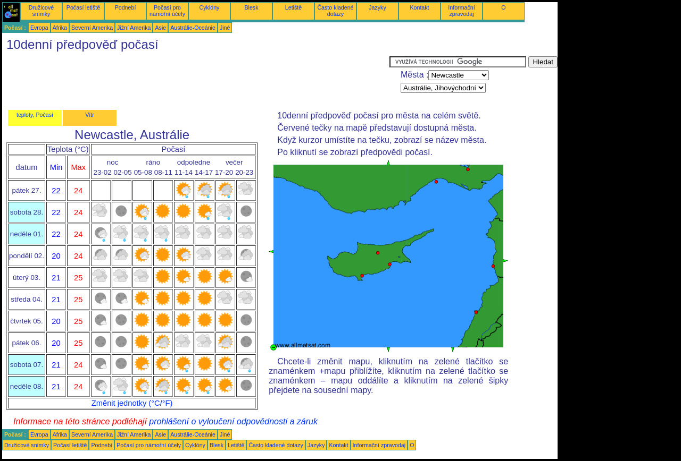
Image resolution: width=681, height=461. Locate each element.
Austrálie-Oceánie (192, 27)
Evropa (39, 27)
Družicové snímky (41, 10)
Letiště (293, 7)
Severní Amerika (92, 27)
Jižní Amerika (134, 27)
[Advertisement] (195, 80)
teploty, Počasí (34, 115)
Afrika (60, 27)
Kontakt (419, 7)
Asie (160, 27)
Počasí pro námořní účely (167, 10)
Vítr (89, 115)
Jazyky (377, 7)
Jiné (225, 27)
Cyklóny (210, 7)
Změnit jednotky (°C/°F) (132, 403)
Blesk (251, 7)
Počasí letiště (83, 7)
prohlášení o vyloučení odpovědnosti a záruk (233, 421)
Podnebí (125, 7)
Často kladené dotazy (335, 10)
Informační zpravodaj (461, 10)
